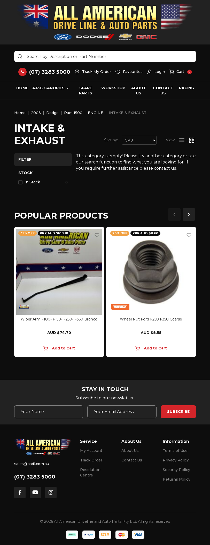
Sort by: (111, 140)
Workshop (113, 88)
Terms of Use (175, 450)
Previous (174, 214)
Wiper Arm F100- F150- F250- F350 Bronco (59, 319)
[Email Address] (122, 411)
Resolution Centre (90, 472)
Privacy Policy (176, 460)
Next (189, 214)
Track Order (91, 460)
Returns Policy (176, 479)
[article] (59, 293)
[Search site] (20, 56)
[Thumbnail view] (191, 140)
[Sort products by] (139, 140)
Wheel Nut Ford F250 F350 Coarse (151, 319)
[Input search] (105, 56)
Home (22, 88)
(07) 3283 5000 (34, 477)
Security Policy (176, 469)
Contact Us (163, 90)
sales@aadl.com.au (31, 463)
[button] (156, 72)
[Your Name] (48, 411)
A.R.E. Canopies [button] (48, 88)
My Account (91, 450)
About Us (138, 90)
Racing (186, 88)
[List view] (181, 140)
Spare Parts (85, 90)
